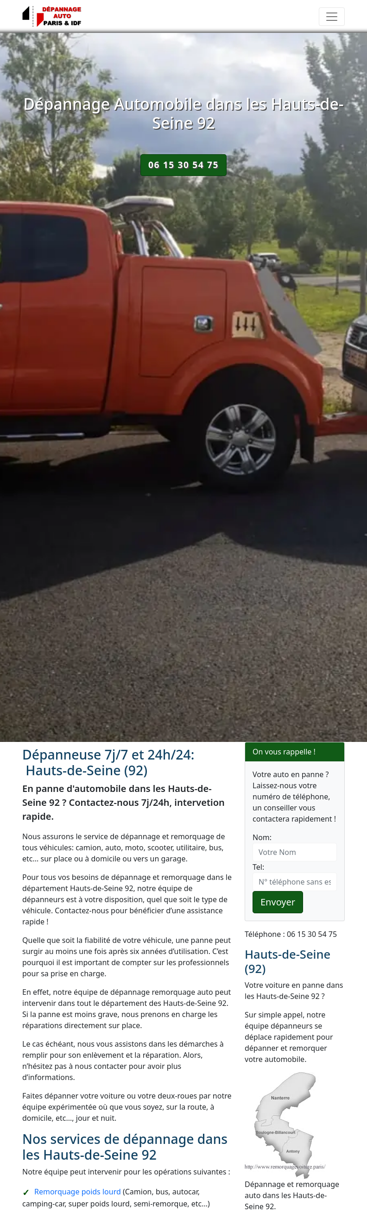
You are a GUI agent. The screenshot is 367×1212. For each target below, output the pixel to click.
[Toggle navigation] (332, 16)
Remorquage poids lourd (77, 1192)
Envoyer (277, 902)
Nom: (262, 837)
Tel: (258, 867)
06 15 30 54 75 (183, 164)
